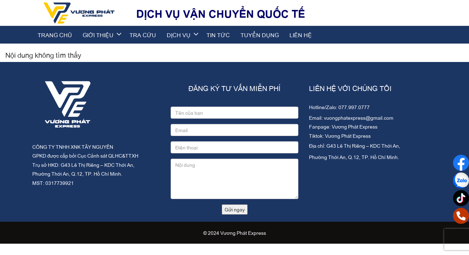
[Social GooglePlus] (461, 198)
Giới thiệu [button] (102, 35)
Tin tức (218, 35)
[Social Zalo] (461, 180)
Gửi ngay (235, 209)
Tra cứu (142, 35)
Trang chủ (55, 35)
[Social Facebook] (461, 163)
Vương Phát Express (354, 126)
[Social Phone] (461, 216)
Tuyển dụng (260, 35)
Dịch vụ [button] (183, 35)
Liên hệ (300, 35)
